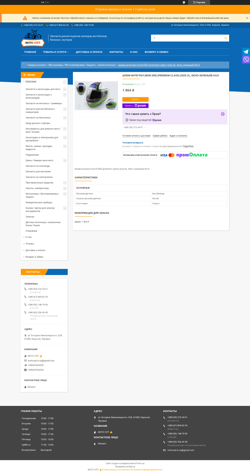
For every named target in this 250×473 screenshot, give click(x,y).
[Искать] (225, 38)
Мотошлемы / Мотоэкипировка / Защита (72, 65)
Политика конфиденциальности (146, 469)
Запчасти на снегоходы (38, 166)
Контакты (116, 52)
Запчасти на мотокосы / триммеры (44, 103)
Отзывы (30, 243)
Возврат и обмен (156, 52)
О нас (134, 52)
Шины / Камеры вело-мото (39, 160)
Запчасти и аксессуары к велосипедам (39, 96)
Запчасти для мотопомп (38, 171)
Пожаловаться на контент (116, 469)
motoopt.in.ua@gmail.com (41, 360)
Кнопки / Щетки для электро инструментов (40, 209)
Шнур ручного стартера (38, 123)
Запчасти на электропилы (39, 177)
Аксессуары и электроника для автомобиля (42, 139)
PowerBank (31, 231)
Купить (135, 99)
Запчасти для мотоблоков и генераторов (40, 110)
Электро (30, 216)
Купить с (135, 105)
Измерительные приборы (39, 202)
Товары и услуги (54, 52)
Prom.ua (140, 463)
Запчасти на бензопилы (38, 117)
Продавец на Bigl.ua (125, 466)
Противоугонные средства (39, 182)
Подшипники (32, 154)
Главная (30, 52)
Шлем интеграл (107, 65)
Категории (31, 81)
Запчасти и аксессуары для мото (43, 89)
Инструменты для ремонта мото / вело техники (43, 130)
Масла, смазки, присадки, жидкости (39, 148)
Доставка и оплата (89, 52)
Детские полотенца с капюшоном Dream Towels (43, 224)
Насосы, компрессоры (37, 188)
